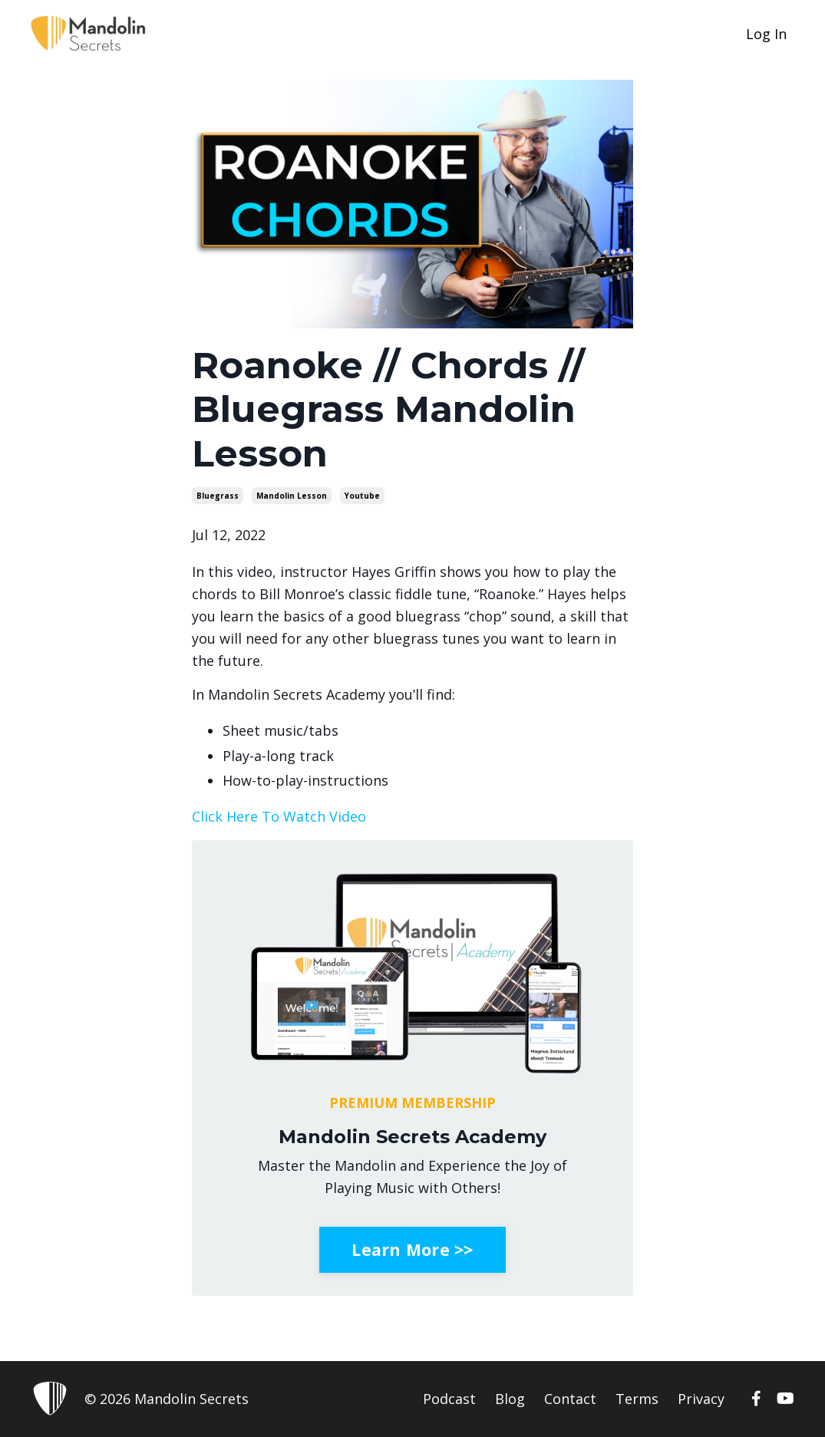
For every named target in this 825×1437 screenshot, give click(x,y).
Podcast (449, 1398)
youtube (362, 495)
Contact (570, 1398)
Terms (636, 1398)
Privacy (701, 1398)
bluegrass (217, 495)
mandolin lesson (291, 495)
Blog (510, 1398)
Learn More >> (412, 1249)
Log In (766, 34)
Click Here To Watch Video (279, 816)
